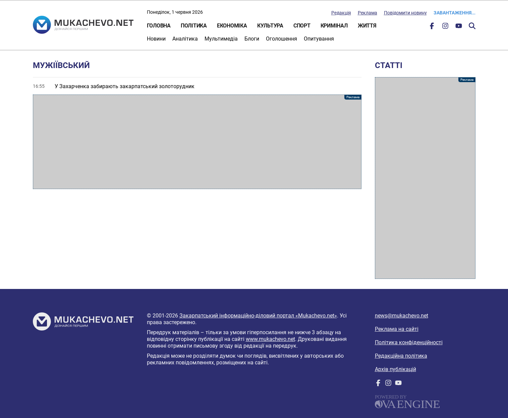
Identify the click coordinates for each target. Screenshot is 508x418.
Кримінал (334, 25)
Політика (194, 25)
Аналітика (185, 39)
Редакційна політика (401, 356)
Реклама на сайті (396, 329)
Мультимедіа (221, 39)
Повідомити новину (405, 12)
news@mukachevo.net (401, 315)
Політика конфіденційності (409, 342)
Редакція (341, 12)
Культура (270, 25)
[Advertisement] (197, 142)
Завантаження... (454, 12)
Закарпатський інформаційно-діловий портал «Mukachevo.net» (258, 315)
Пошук (472, 25)
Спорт (302, 25)
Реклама (367, 12)
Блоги (251, 39)
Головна (159, 25)
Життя (367, 25)
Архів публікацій (395, 369)
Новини (156, 39)
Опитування (319, 39)
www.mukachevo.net (270, 339)
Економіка (232, 25)
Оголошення (281, 39)
